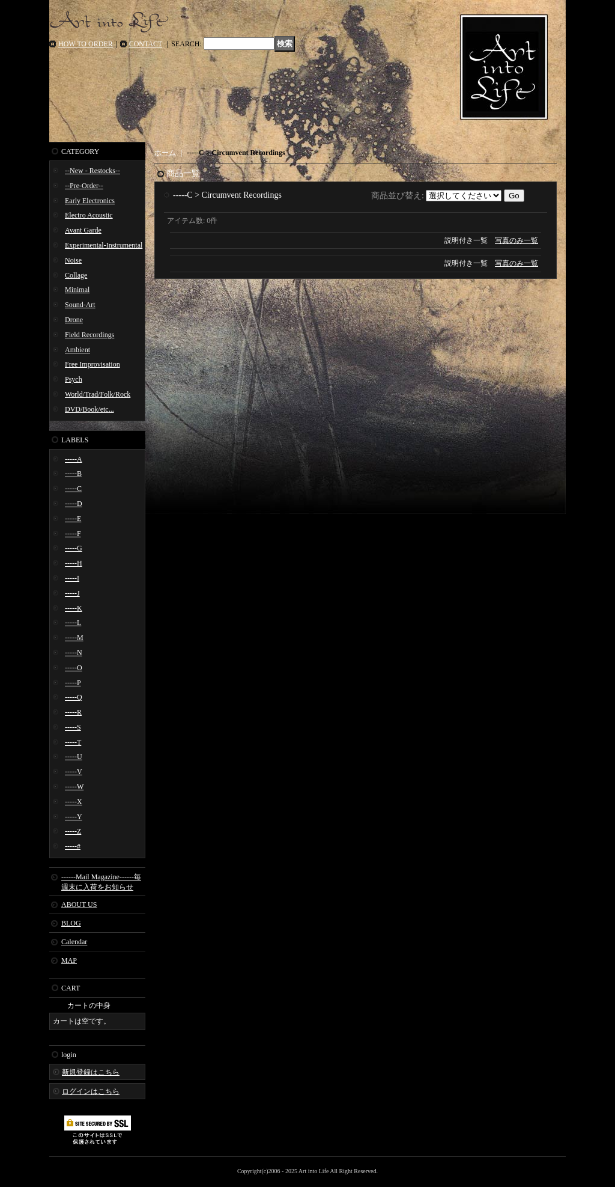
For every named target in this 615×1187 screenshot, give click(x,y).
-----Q (73, 697)
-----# (72, 846)
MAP (69, 960)
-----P (73, 683)
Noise (73, 260)
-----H (73, 563)
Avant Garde (83, 230)
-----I (72, 578)
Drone (74, 320)
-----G (73, 548)
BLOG (71, 923)
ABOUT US (79, 904)
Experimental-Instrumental (103, 245)
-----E (73, 518)
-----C (73, 488)
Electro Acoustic (89, 215)
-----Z (73, 831)
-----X (73, 802)
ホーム (165, 152)
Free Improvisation (92, 364)
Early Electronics (90, 201)
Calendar (74, 942)
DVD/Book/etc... (89, 409)
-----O (73, 668)
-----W (74, 787)
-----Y (73, 817)
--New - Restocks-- (92, 170)
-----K (73, 608)
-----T (73, 742)
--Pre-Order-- (84, 186)
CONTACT (146, 44)
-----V (73, 771)
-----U (73, 756)
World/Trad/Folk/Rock (97, 394)
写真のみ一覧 (516, 240)
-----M (74, 637)
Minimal (77, 289)
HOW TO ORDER (85, 44)
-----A (73, 459)
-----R (73, 712)
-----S (73, 727)
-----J (72, 593)
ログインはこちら (91, 1091)
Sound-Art (80, 305)
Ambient (77, 350)
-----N (73, 652)
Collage (76, 275)
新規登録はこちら (91, 1072)
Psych (73, 379)
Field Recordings (89, 335)
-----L (73, 622)
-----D (73, 503)
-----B (73, 473)
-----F (73, 533)
